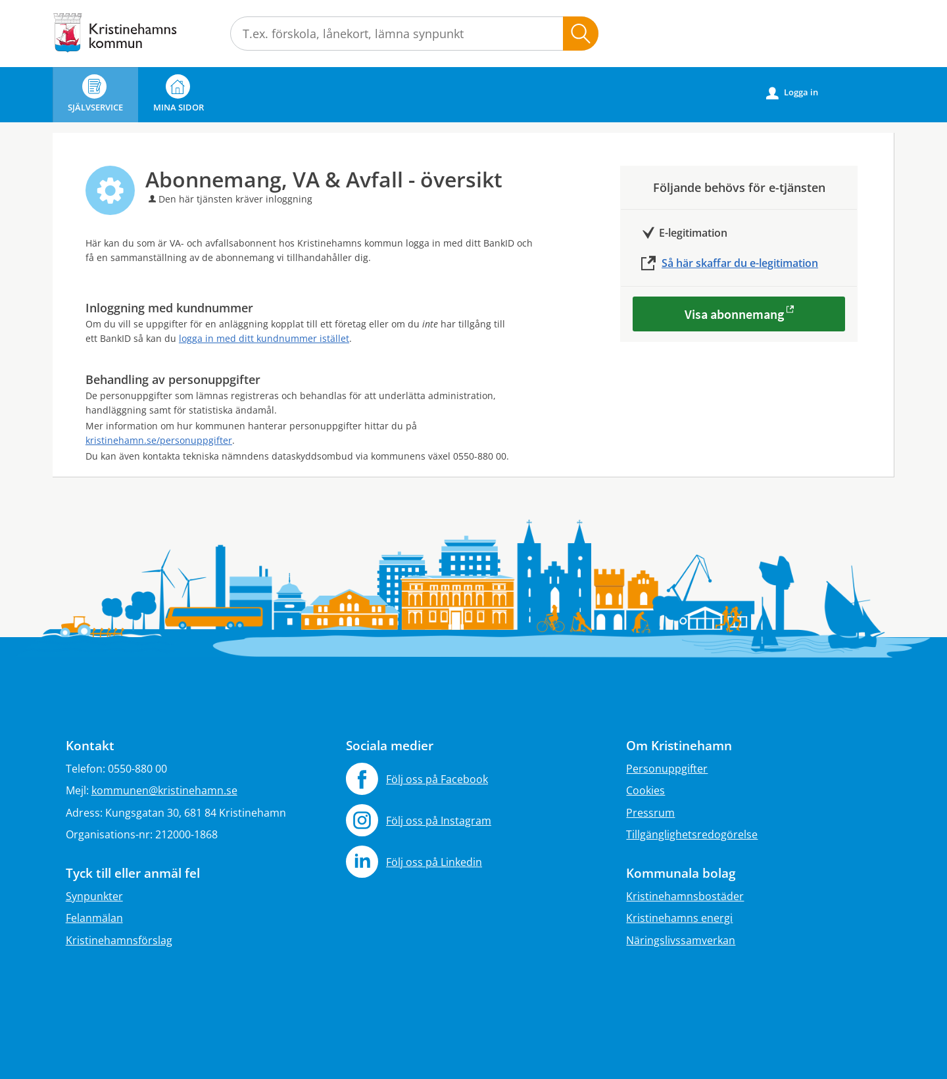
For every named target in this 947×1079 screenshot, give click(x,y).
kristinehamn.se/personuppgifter (158, 440)
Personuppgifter (667, 768)
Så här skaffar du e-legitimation (740, 263)
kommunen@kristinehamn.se (164, 790)
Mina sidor (178, 93)
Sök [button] (580, 33)
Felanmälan (94, 918)
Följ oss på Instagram (438, 820)
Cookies (645, 790)
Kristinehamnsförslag (119, 940)
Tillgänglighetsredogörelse (692, 834)
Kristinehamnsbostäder (685, 896)
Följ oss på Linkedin (434, 862)
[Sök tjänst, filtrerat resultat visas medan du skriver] (414, 33)
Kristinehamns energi (679, 918)
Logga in (792, 92)
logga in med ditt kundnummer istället (264, 338)
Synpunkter (94, 896)
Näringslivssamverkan (680, 940)
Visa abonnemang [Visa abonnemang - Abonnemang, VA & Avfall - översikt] (734, 314)
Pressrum (650, 812)
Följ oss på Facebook (437, 779)
